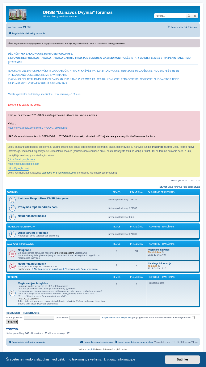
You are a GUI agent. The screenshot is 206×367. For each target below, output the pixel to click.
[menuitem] (27, 27)
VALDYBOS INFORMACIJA (20, 244)
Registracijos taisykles (33, 283)
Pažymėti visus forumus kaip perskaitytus (179, 186)
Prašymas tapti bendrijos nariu (38, 207)
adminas (152, 266)
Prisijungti (13, 313)
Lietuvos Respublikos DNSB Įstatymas (43, 198)
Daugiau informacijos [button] (119, 359)
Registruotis (31, 313)
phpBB (91, 349)
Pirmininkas (154, 252)
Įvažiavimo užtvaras (158, 249)
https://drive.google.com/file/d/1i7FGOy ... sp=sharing (37, 127)
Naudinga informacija (32, 215)
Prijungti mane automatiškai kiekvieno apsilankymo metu (164, 317)
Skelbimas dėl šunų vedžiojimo (80, 269)
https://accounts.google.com (23, 163)
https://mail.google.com (22, 159)
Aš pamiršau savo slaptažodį (116, 317)
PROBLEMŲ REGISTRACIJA (21, 227)
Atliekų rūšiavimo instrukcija (46, 269)
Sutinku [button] (182, 359)
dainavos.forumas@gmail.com (59, 172)
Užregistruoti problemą (33, 232)
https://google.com (18, 168)
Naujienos (24, 250)
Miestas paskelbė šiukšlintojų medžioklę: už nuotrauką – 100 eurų (44, 94)
